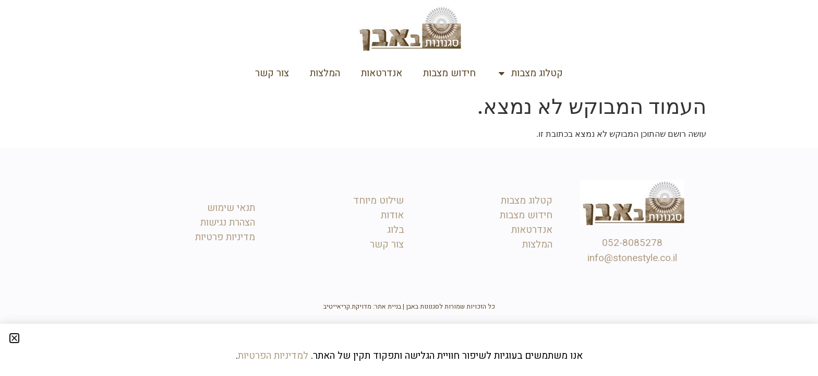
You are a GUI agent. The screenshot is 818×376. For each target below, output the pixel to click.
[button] (14, 338)
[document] (409, 188)
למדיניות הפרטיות (273, 355)
